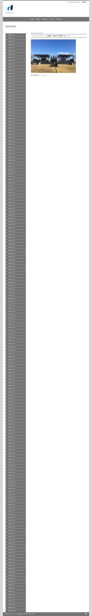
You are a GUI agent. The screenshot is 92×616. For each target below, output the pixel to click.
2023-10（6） (12, 115)
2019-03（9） (12, 260)
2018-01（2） (12, 301)
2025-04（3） (12, 57)
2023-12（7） (12, 108)
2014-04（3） (12, 436)
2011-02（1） (12, 530)
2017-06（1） (12, 324)
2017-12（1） (12, 305)
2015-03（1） (12, 404)
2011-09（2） (12, 514)
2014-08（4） (12, 424)
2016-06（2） (12, 356)
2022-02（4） (12, 169)
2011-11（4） (12, 510)
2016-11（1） (12, 343)
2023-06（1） (12, 128)
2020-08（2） (12, 215)
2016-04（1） (12, 362)
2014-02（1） (12, 443)
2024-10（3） (12, 76)
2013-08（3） (12, 459)
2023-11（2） (12, 112)
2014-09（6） (12, 420)
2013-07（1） (12, 462)
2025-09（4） (12, 41)
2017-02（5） (12, 337)
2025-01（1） (12, 67)
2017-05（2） (12, 327)
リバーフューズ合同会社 (16, 613)
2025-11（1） (12, 34)
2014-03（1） (12, 440)
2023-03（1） (12, 137)
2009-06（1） (12, 578)
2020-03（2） (12, 221)
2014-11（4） (12, 414)
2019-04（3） (12, 256)
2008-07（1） (12, 588)
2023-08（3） (12, 121)
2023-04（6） (12, 134)
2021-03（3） (12, 195)
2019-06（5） (12, 250)
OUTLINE (44, 19)
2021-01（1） (12, 198)
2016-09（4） (12, 346)
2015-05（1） (12, 398)
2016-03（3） (12, 366)
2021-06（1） (12, 189)
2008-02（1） (12, 594)
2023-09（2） (12, 118)
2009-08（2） (12, 575)
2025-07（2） (12, 47)
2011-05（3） (12, 520)
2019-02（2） (12, 263)
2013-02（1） (12, 472)
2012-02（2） (12, 501)
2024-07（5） (12, 86)
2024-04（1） (12, 96)
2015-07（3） (12, 391)
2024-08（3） (12, 83)
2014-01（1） (12, 446)
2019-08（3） (12, 243)
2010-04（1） (12, 549)
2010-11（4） (12, 536)
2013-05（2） (12, 465)
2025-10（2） (12, 38)
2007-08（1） (12, 604)
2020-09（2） (12, 211)
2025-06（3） (12, 50)
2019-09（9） (12, 240)
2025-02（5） (12, 63)
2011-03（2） (12, 527)
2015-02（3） (12, 408)
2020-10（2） (12, 208)
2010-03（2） (12, 552)
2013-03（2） (12, 469)
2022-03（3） (12, 166)
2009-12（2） (12, 562)
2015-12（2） (12, 375)
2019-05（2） (12, 253)
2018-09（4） (12, 279)
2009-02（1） (12, 584)
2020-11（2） (12, 205)
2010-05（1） (12, 546)
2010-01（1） (12, 559)
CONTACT (59, 19)
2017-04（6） (12, 330)
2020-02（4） (12, 224)
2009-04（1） (12, 581)
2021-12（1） (12, 176)
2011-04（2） (12, 523)
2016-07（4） (12, 353)
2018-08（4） (12, 282)
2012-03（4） (12, 498)
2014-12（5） (12, 411)
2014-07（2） (12, 427)
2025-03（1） (12, 60)
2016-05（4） (12, 359)
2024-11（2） (12, 73)
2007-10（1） (12, 601)
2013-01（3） (12, 475)
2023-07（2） (12, 124)
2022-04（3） (12, 163)
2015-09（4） (12, 385)
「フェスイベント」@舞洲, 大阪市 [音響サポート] (50, 36)
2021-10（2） (12, 179)
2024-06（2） (12, 89)
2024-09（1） (12, 79)
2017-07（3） (12, 321)
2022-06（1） (12, 157)
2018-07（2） (12, 285)
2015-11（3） (12, 379)
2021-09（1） (12, 182)
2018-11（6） (12, 272)
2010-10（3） (12, 539)
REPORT (51, 19)
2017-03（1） (12, 334)
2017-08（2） (12, 317)
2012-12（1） (12, 478)
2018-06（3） (12, 289)
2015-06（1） (12, 395)
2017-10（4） (12, 311)
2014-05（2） (12, 433)
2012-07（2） (12, 491)
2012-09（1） (12, 485)
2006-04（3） (12, 610)
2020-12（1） (12, 202)
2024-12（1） (12, 70)
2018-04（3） (12, 295)
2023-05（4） (12, 131)
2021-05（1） (12, 192)
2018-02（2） (12, 298)
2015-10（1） (12, 382)
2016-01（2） (12, 372)
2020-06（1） (12, 218)
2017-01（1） (12, 340)
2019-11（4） (12, 234)
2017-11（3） (12, 308)
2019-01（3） (12, 266)
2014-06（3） (12, 430)
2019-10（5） (12, 237)
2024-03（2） (12, 99)
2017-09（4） (12, 314)
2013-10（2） (12, 453)
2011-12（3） (12, 507)
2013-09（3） (12, 456)
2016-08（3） (12, 350)
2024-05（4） (12, 92)
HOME (32, 19)
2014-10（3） (12, 417)
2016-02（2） (12, 369)
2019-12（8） (12, 231)
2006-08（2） (12, 607)
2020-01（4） (12, 227)
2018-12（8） (12, 269)
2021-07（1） (12, 186)
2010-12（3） (12, 533)
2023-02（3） (12, 141)
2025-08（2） (12, 44)
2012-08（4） (12, 488)
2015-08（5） (12, 388)
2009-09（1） (12, 572)
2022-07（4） (12, 153)
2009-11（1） (12, 565)
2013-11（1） (12, 449)
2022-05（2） (12, 160)
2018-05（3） (12, 292)
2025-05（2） (12, 54)
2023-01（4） (12, 144)
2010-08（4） (12, 543)
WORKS (38, 19)
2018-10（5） (12, 276)
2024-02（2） (12, 102)
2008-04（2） (12, 591)
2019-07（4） (12, 247)
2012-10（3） (12, 482)
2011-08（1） (12, 517)
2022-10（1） (12, 147)
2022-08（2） (12, 150)
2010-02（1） (12, 555)
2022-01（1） (12, 173)
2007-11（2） (12, 597)
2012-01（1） (12, 504)
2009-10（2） (12, 568)
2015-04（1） (12, 401)
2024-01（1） (12, 105)
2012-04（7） (12, 494)
